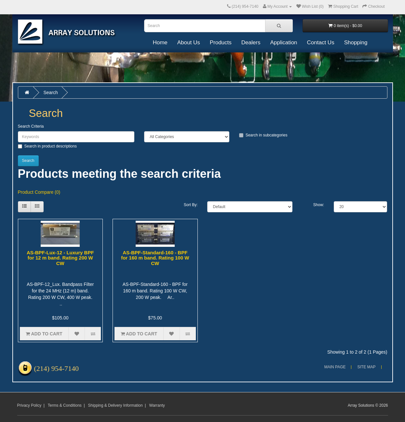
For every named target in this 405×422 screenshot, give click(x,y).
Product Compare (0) (39, 192)
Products (221, 42)
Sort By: (191, 205)
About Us (188, 42)
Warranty (157, 405)
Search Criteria (31, 126)
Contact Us (320, 42)
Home (160, 42)
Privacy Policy (29, 405)
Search (50, 92)
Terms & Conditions (65, 405)
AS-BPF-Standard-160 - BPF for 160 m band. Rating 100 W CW (155, 258)
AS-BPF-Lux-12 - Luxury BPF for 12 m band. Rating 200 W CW (60, 258)
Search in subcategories (263, 135)
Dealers (251, 42)
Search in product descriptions (47, 146)
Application (283, 42)
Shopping (356, 42)
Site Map (366, 367)
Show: (318, 205)
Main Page (335, 367)
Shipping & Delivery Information (115, 405)
